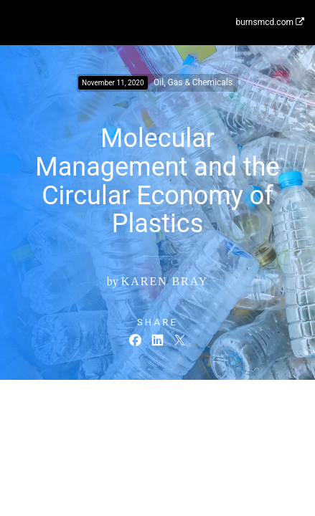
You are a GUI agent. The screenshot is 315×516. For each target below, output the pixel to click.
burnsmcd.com (269, 22)
